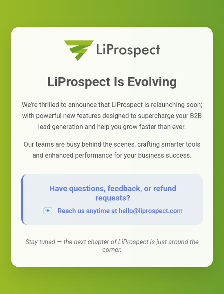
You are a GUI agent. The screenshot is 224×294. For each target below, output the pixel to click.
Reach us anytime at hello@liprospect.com (120, 211)
